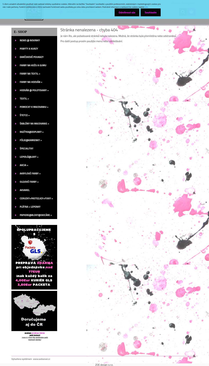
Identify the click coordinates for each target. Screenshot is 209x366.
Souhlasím (151, 12)
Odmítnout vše (127, 12)
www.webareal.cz (41, 359)
